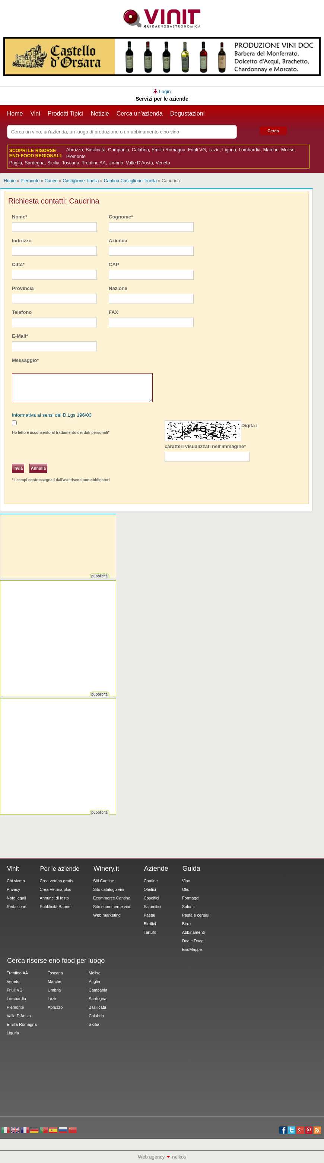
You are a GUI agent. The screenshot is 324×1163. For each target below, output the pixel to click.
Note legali (16, 898)
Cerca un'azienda (140, 113)
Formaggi (190, 898)
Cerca (273, 131)
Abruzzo (74, 149)
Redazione (16, 906)
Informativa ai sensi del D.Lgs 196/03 (52, 415)
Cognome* (121, 217)
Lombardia (249, 149)
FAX (113, 312)
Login (165, 91)
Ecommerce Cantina (111, 898)
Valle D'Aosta (139, 163)
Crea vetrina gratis (56, 881)
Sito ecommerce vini (111, 906)
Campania (118, 149)
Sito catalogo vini (108, 889)
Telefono (22, 312)
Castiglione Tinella (81, 180)
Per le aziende (60, 868)
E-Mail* (20, 336)
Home (15, 113)
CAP (114, 264)
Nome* (19, 217)
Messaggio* (25, 360)
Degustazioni (187, 113)
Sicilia (53, 163)
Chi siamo (16, 881)
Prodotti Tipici (65, 113)
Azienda (118, 240)
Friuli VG (197, 149)
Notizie (100, 113)
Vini (35, 113)
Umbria (115, 163)
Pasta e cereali (195, 915)
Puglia (15, 163)
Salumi (188, 906)
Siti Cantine (103, 881)
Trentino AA (94, 163)
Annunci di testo (54, 898)
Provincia (23, 288)
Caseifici (151, 898)
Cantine (151, 881)
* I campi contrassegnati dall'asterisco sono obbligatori (60, 480)
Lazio (214, 149)
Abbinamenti (193, 932)
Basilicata (95, 149)
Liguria (229, 149)
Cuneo (50, 180)
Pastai (149, 915)
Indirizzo (22, 240)
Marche (271, 149)
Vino (186, 881)
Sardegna (35, 163)
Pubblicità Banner (56, 906)
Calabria (140, 149)
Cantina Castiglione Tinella (130, 180)
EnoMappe (192, 949)
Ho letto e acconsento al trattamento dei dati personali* (60, 433)
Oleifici (150, 889)
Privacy (13, 889)
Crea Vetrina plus (55, 889)
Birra (186, 923)
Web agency (151, 1157)
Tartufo (150, 932)
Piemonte (76, 156)
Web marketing (107, 915)
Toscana (70, 163)
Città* (18, 264)
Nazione (118, 288)
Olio (186, 889)
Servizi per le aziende (162, 99)
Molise (288, 149)
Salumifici (152, 906)
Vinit (162, 18)
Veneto (163, 163)
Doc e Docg (192, 941)
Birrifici (150, 923)
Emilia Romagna (168, 149)
